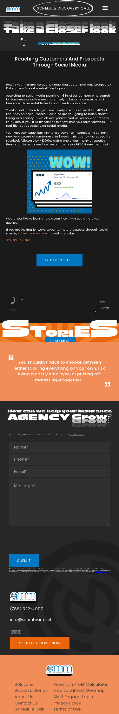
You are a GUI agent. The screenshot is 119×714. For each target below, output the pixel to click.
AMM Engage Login (73, 696)
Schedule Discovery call (63, 8)
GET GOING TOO (60, 260)
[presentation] (57, 539)
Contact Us (26, 703)
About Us (24, 696)
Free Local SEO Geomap (79, 690)
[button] (105, 8)
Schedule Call (29, 709)
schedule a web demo (35, 233)
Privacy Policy (100, 571)
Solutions (24, 684)
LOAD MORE (60, 340)
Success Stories (31, 690)
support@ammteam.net (76, 435)
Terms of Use (67, 709)
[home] (13, 9)
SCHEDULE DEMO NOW (39, 643)
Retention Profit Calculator (80, 684)
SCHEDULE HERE (18, 240)
